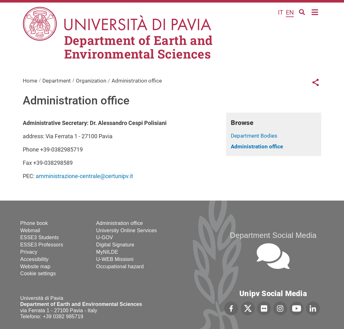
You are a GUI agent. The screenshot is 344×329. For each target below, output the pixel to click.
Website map (35, 266)
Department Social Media (273, 235)
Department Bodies (254, 136)
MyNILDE (107, 252)
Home (315, 12)
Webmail (30, 230)
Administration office (257, 146)
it (280, 12)
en (290, 12)
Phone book (34, 223)
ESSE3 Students (39, 237)
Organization (91, 81)
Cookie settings (38, 273)
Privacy (28, 252)
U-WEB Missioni (114, 259)
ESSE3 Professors (41, 244)
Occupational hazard (120, 266)
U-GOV (104, 237)
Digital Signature (115, 244)
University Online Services (126, 230)
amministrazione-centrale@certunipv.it (84, 176)
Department (56, 81)
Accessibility (34, 259)
